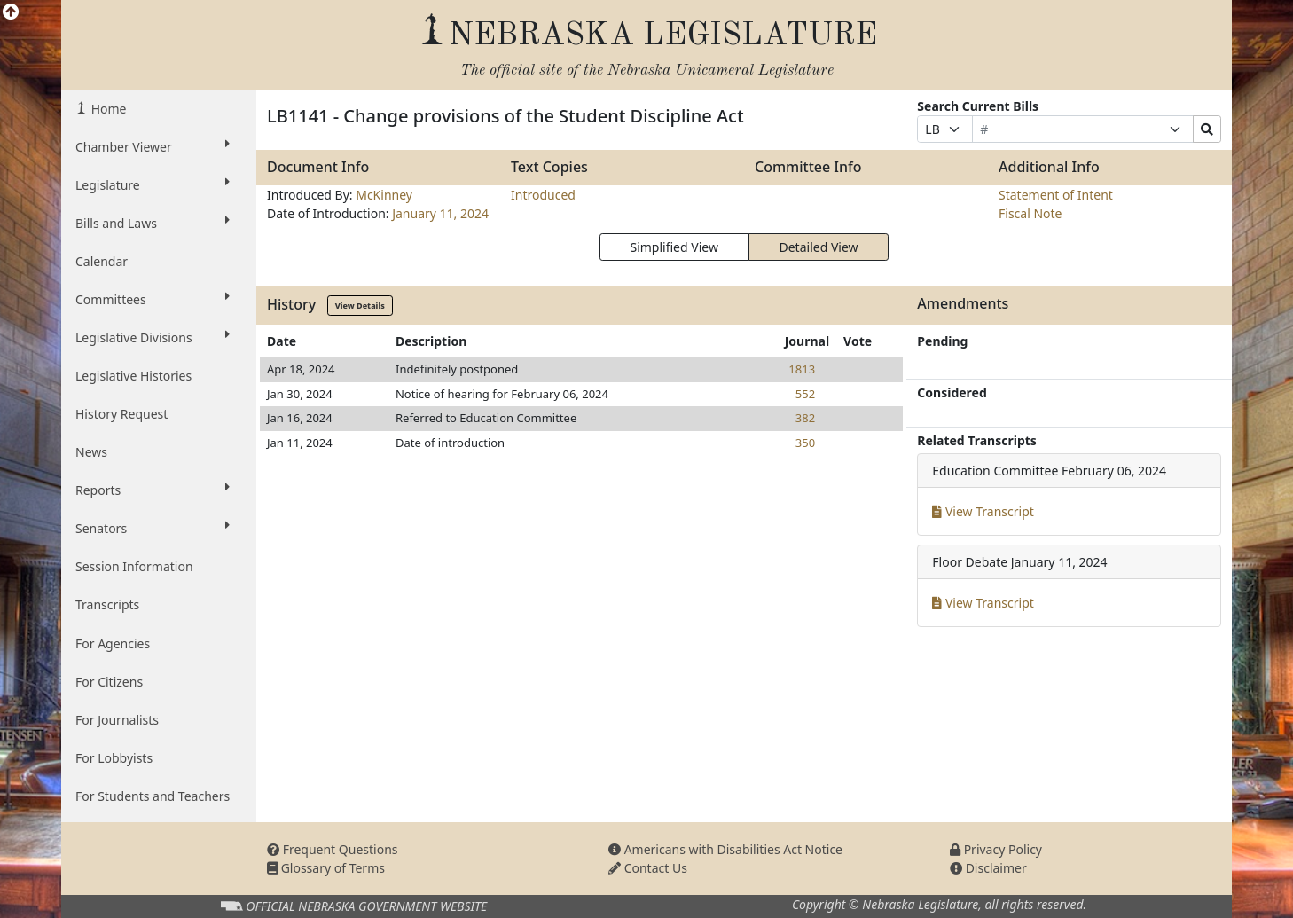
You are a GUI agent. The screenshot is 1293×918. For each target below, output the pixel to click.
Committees (152, 299)
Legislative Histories (133, 375)
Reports (152, 489)
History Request (121, 413)
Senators (152, 528)
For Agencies (112, 643)
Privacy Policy (996, 849)
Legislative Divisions (152, 337)
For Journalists (117, 719)
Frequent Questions (332, 849)
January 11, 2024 (440, 213)
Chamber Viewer (152, 146)
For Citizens (109, 681)
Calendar (101, 261)
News (91, 451)
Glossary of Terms (326, 867)
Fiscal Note (1030, 213)
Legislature (152, 184)
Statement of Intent (1056, 194)
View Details (360, 305)
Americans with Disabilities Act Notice (725, 849)
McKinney (384, 194)
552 (805, 394)
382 (805, 418)
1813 (801, 369)
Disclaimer (988, 867)
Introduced (543, 194)
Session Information (134, 566)
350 (805, 443)
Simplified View (673, 247)
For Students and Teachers (152, 796)
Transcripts (107, 604)
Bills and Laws (152, 222)
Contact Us (647, 867)
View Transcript (983, 511)
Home (107, 108)
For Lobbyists (114, 757)
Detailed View (819, 247)
